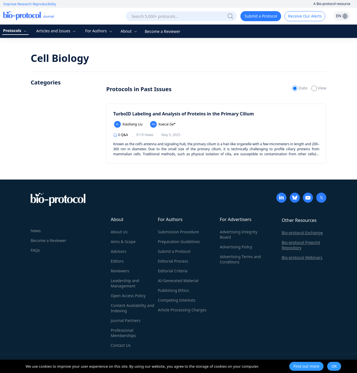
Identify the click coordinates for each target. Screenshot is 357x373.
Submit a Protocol (261, 16)
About (129, 31)
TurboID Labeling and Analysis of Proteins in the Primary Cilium (183, 114)
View (318, 88)
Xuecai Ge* (163, 124)
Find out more (306, 366)
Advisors (118, 251)
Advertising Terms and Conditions (240, 259)
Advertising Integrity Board (238, 234)
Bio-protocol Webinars (302, 257)
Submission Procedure (178, 231)
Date (300, 88)
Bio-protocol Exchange (302, 232)
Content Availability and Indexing (132, 308)
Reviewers (120, 270)
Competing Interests (177, 300)
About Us (119, 231)
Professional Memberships (123, 333)
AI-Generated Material (178, 280)
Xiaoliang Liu (128, 124)
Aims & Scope (123, 241)
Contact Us (121, 345)
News (36, 230)
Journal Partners (126, 320)
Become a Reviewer (162, 31)
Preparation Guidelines (179, 241)
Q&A (120, 134)
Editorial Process (173, 261)
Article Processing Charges (182, 310)
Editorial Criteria (172, 270)
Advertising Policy (236, 247)
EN (342, 15)
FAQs (35, 250)
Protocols (15, 30)
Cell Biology (60, 58)
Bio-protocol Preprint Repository (301, 245)
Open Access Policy (128, 295)
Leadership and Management (125, 283)
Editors (117, 261)
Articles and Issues (56, 30)
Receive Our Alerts (305, 16)
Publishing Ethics (173, 290)
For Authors (99, 30)
